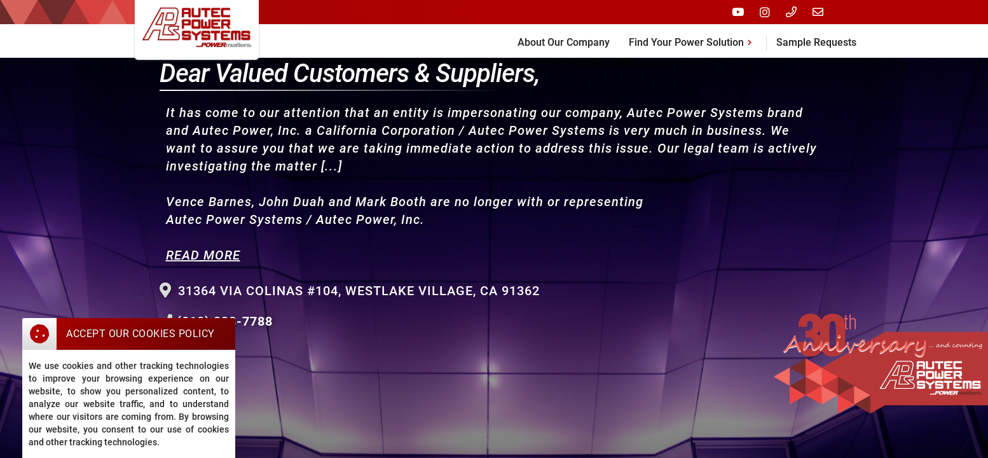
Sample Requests (816, 42)
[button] (692, 40)
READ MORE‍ (203, 255)
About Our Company (564, 42)
